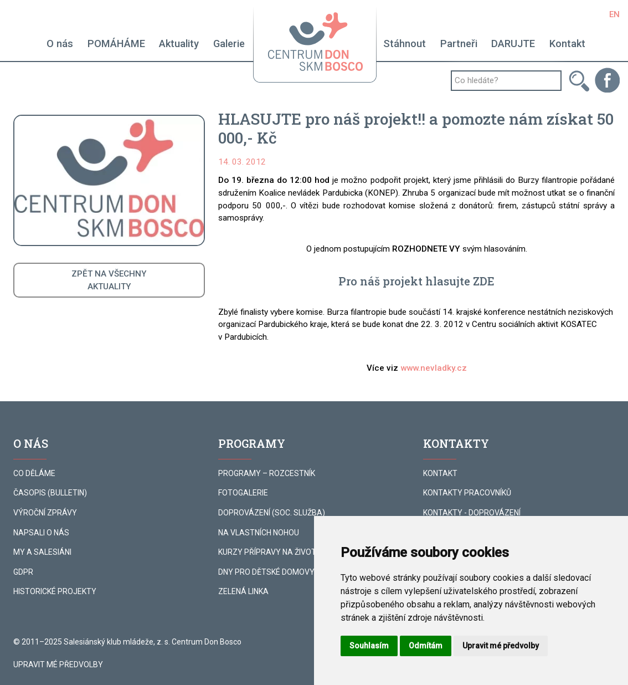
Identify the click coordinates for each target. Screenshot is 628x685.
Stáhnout (404, 43)
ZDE (484, 281)
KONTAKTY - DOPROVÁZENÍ (472, 512)
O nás (60, 43)
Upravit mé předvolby (58, 664)
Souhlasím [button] (369, 645)
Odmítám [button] (425, 645)
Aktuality (179, 43)
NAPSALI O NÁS (41, 532)
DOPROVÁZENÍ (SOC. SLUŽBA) (271, 512)
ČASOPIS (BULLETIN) (50, 492)
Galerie (229, 43)
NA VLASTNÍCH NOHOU (258, 532)
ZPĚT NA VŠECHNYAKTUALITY (109, 280)
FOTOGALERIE (243, 492)
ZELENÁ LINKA (243, 591)
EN (614, 14)
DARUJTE (513, 43)
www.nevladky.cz (433, 368)
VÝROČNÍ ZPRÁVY (45, 512)
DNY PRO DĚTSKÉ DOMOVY (266, 572)
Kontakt (567, 43)
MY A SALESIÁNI (42, 552)
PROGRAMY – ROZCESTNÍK (266, 473)
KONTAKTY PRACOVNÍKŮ (467, 492)
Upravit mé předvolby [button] (500, 645)
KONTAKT (440, 473)
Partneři (458, 43)
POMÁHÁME (116, 43)
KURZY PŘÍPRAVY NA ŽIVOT (267, 552)
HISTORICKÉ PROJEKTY (54, 591)
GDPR (23, 572)
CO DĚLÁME (34, 473)
